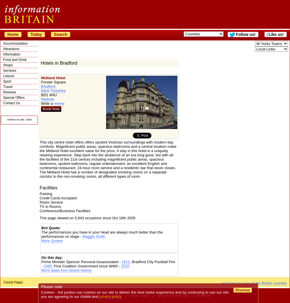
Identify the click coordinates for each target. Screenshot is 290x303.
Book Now (51, 109)
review (59, 103)
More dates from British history (66, 270)
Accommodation (15, 44)
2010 (125, 266)
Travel (8, 87)
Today (36, 34)
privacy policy (110, 296)
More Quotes (52, 241)
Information (11, 54)
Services (9, 71)
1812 (125, 262)
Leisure (8, 76)
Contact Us (11, 103)
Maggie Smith (94, 236)
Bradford (48, 86)
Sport (7, 81)
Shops (8, 65)
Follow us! (245, 34)
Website (47, 99)
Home (13, 34)
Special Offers (14, 98)
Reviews (9, 92)
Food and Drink (15, 60)
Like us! (276, 34)
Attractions (11, 49)
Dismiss (242, 290)
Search (60, 34)
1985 (48, 266)
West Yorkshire (53, 91)
